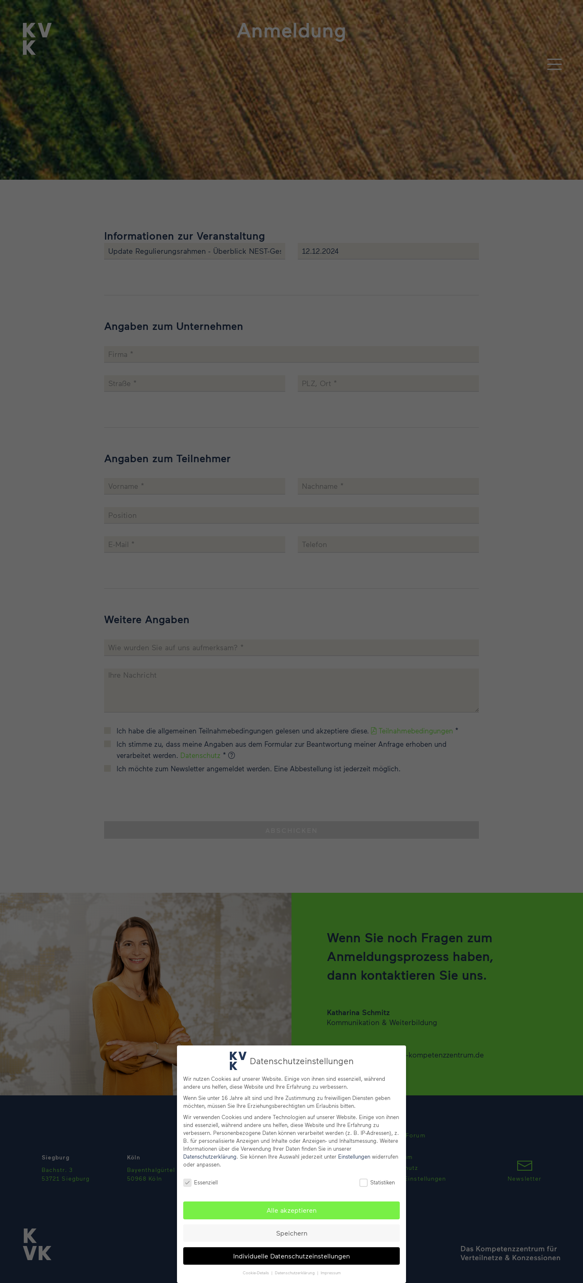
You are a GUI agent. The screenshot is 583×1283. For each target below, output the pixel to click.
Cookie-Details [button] (256, 1272)
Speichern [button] (291, 1233)
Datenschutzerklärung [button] (295, 1272)
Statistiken (377, 1182)
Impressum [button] (331, 1272)
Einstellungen (354, 1156)
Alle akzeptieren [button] (291, 1210)
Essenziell (200, 1182)
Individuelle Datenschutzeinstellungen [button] (291, 1256)
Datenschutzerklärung (210, 1156)
